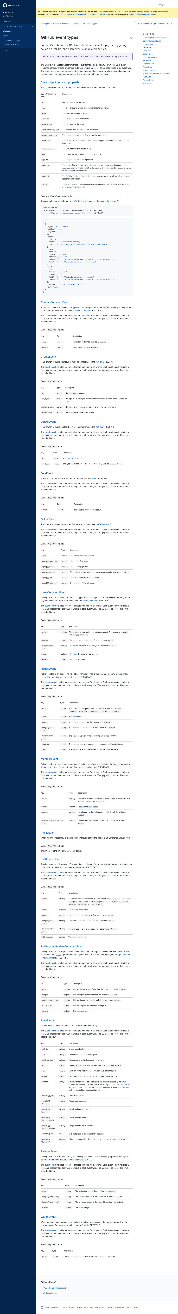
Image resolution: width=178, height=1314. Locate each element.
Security (79, 1307)
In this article (148, 34)
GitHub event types (12, 41)
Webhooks (7, 31)
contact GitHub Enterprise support (142, 14)
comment (76, 659)
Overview (7, 21)
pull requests (81, 867)
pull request (77, 937)
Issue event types (12, 44)
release (82, 1207)
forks (94, 478)
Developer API (119, 1307)
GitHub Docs (14, 5)
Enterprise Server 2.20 (154, 23)
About (136, 1307)
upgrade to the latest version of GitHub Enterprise (87, 14)
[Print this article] (131, 38)
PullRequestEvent (150, 70)
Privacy (71, 1307)
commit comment (83, 310)
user (83, 807)
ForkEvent (147, 51)
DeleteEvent (147, 47)
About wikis (105, 524)
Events (6, 36)
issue (75, 654)
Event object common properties (155, 38)
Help (91, 1307)
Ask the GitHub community (55, 1288)
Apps (5, 51)
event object (50, 316)
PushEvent (147, 77)
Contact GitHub (100, 1307)
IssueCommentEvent (151, 57)
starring (86, 1225)
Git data (100, 362)
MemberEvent (148, 64)
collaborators (92, 767)
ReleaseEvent (148, 80)
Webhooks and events (12, 27)
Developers (8, 16)
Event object (52, 329)
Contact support (50, 1293)
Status (86, 1307)
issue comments (90, 601)
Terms (65, 1307)
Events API (115, 201)
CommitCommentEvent (152, 41)
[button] (163, 4)
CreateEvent (148, 44)
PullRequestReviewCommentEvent (157, 73)
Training (129, 1307)
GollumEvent (148, 54)
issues (78, 677)
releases (79, 1160)
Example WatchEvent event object (57, 196)
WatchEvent (147, 83)
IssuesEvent (147, 60)
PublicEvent (147, 67)
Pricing (110, 1307)
